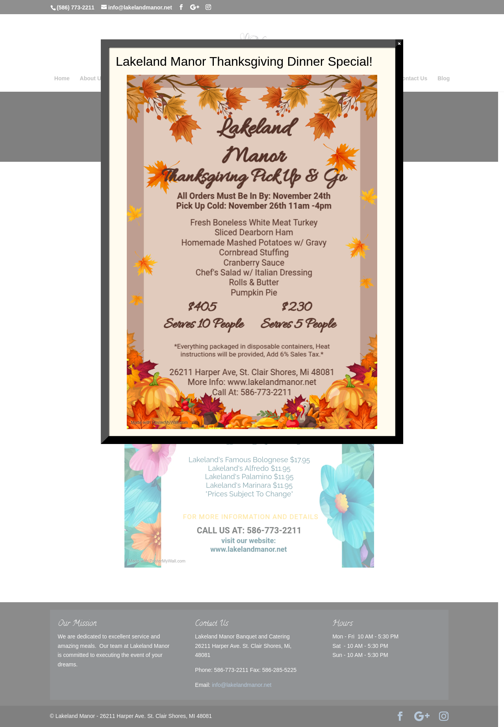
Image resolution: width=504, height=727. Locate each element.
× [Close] (399, 43)
